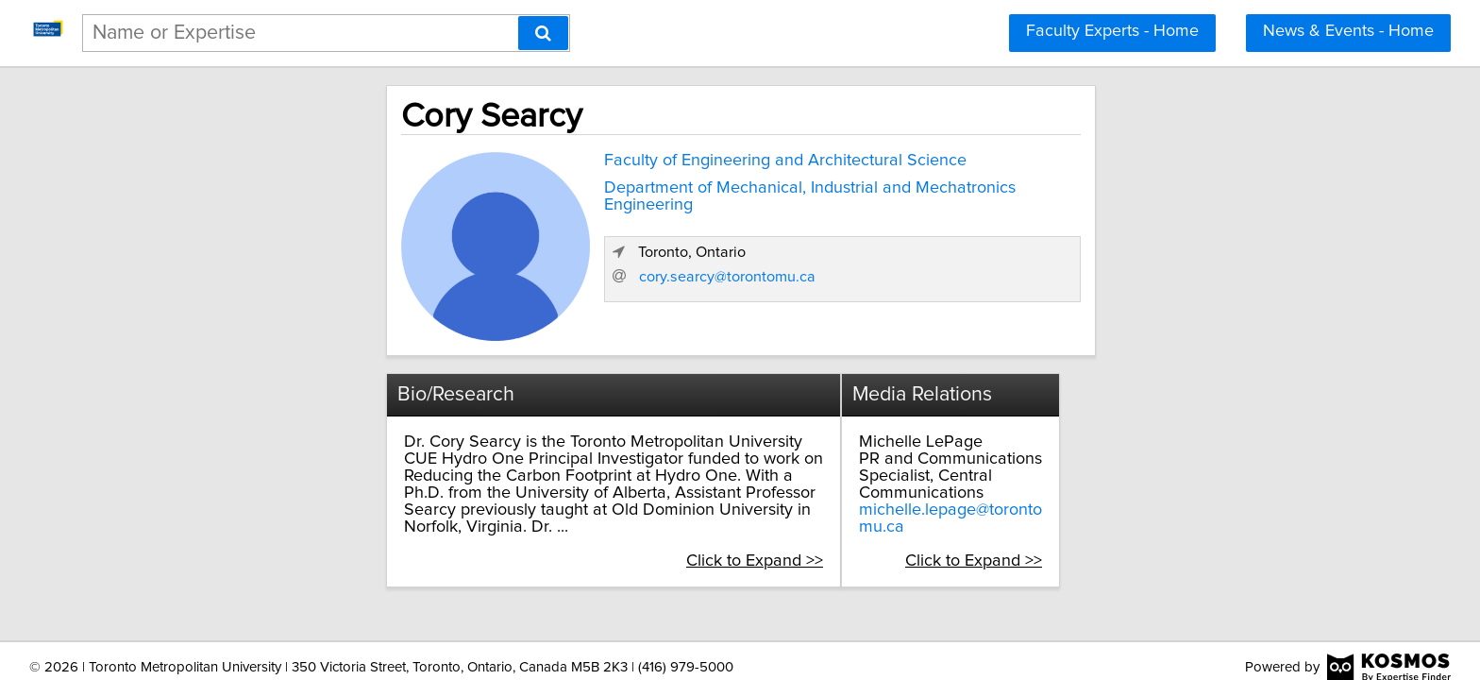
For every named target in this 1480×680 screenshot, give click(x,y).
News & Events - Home (1348, 31)
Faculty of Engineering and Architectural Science (613, 156)
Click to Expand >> (839, 522)
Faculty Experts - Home (1112, 31)
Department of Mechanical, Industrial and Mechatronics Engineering (684, 184)
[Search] (543, 33)
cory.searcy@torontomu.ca (1069, 308)
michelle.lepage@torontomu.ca (1058, 488)
